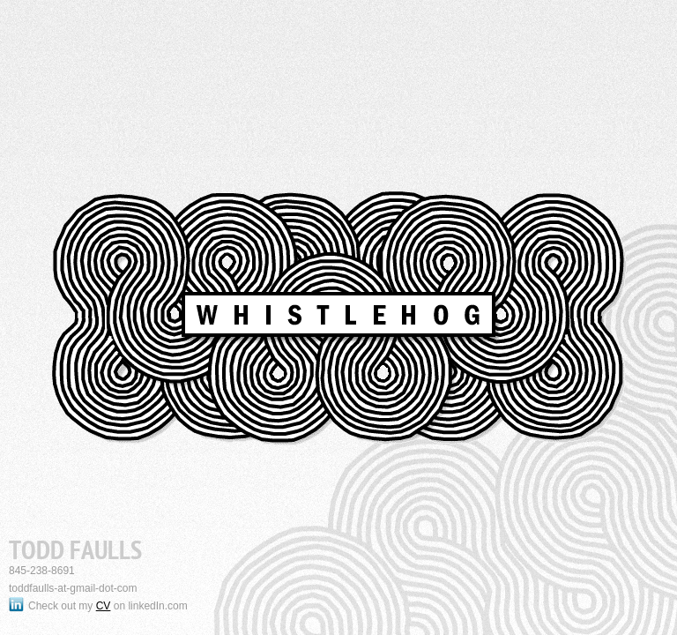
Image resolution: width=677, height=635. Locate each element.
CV (103, 606)
